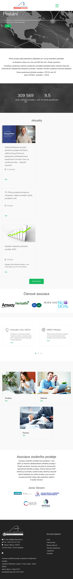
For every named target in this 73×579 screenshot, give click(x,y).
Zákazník (43, 398)
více (6, 179)
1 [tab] (35, 353)
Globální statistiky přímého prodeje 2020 (16, 248)
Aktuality (50, 553)
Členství (26, 433)
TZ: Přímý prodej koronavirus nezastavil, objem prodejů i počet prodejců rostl (18, 195)
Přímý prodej (51, 542)
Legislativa (50, 551)
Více (8, 26)
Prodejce (8, 398)
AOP (48, 540)
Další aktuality (36, 281)
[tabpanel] (18, 337)
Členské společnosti (53, 548)
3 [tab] (41, 353)
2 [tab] (38, 353)
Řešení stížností (52, 545)
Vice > (12, 343)
